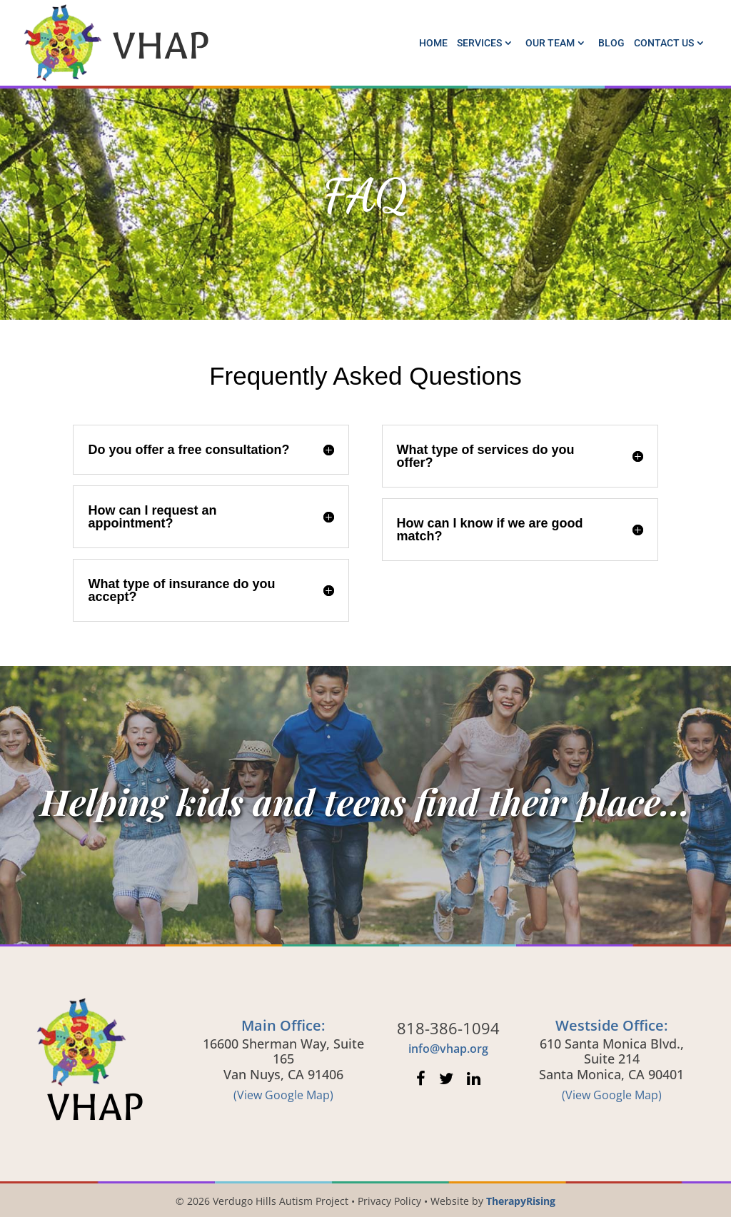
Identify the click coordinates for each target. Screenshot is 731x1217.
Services (479, 43)
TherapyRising (520, 1201)
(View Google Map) (283, 1095)
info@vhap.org (448, 1048)
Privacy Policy (389, 1201)
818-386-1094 (448, 1028)
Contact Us (664, 43)
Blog (611, 43)
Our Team (550, 43)
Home (433, 43)
